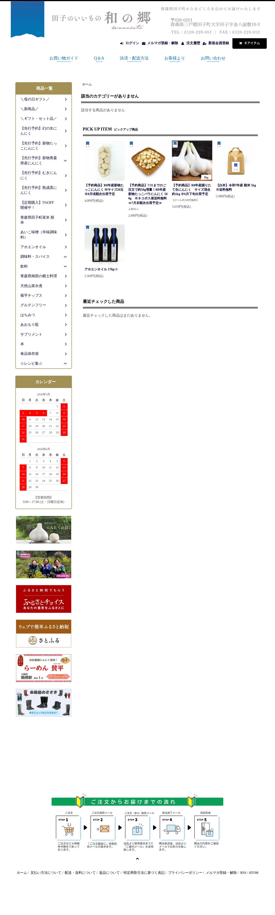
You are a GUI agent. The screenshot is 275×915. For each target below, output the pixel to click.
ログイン (132, 43)
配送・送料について (80, 872)
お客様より (174, 58)
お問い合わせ (213, 58)
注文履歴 (193, 43)
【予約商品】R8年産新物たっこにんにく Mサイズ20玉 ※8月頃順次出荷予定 (104, 190)
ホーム (87, 84)
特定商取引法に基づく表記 (144, 872)
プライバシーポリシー (185, 872)
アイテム (248, 43)
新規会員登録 (218, 43)
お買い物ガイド (63, 58)
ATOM (254, 872)
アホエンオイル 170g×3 (100, 269)
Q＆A (99, 58)
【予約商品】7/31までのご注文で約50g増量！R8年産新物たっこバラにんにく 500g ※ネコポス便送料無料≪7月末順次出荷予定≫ (147, 194)
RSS (243, 872)
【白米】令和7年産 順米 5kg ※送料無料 (236, 187)
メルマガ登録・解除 (162, 43)
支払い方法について (45, 872)
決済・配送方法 (134, 58)
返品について (109, 872)
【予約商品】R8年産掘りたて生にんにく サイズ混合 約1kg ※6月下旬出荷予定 (191, 190)
